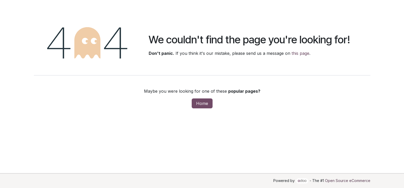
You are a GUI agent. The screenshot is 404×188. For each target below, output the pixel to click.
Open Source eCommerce (347, 180)
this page (300, 53)
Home (202, 103)
